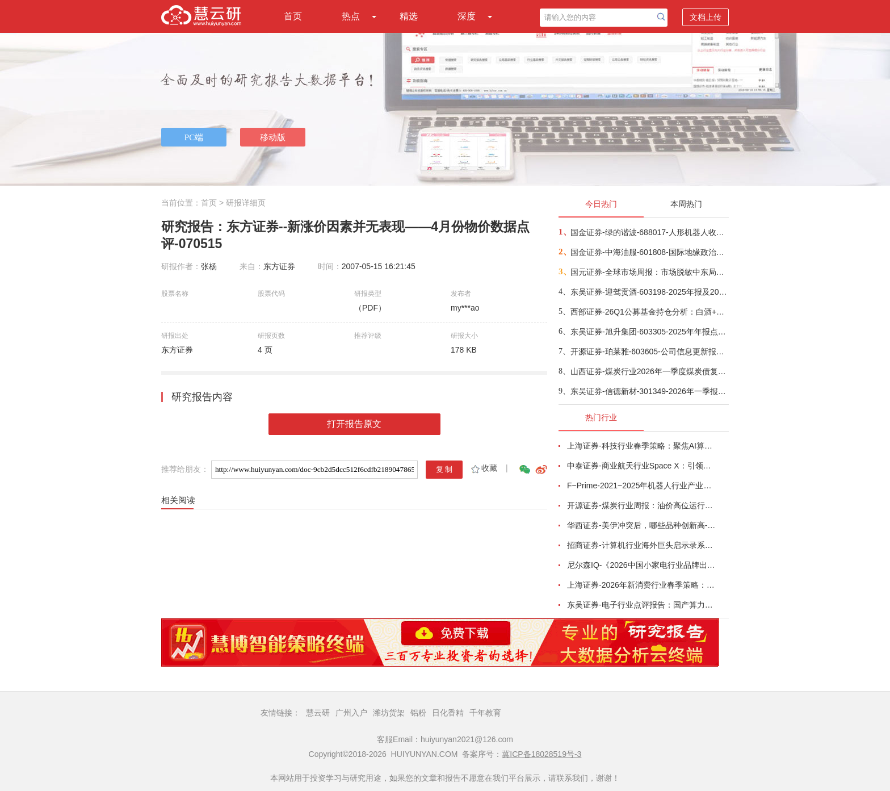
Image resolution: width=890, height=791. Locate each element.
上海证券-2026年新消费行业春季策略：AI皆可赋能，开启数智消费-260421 (641, 584)
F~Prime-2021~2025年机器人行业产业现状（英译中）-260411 (641, 485)
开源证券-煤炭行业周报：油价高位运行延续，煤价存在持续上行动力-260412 (641, 505)
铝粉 (418, 712)
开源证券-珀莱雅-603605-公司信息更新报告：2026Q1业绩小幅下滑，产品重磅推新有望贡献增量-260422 (649, 351)
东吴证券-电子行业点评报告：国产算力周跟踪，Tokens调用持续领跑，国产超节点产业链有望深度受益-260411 (641, 604)
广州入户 (351, 712)
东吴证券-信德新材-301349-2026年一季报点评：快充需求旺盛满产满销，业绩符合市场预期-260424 (649, 391)
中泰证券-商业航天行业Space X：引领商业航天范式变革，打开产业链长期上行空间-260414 (641, 465)
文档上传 (705, 17)
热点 (351, 16)
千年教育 (485, 712)
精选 (409, 16)
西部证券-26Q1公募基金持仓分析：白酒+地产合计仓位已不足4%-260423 (649, 311)
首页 (293, 16)
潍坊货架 (389, 712)
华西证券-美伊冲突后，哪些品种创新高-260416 (641, 525)
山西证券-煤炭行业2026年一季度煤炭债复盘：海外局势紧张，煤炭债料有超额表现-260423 (649, 371)
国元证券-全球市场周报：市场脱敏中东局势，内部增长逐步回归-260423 (649, 272)
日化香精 (448, 712)
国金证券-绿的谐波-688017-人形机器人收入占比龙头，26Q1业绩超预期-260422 (649, 232)
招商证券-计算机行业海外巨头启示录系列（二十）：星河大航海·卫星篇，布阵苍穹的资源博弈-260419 (641, 545)
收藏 (483, 467)
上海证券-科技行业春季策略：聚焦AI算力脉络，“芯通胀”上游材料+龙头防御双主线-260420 (641, 445)
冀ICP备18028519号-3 (541, 754)
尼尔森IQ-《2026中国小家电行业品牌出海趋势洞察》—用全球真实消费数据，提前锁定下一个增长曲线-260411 (641, 565)
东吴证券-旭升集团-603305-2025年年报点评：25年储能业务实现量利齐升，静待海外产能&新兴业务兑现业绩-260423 (649, 331)
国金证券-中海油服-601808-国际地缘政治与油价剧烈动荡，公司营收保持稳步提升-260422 (649, 252)
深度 (466, 16)
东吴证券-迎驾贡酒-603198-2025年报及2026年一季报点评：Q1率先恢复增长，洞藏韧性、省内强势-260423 (649, 291)
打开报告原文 (354, 424)
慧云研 (318, 712)
